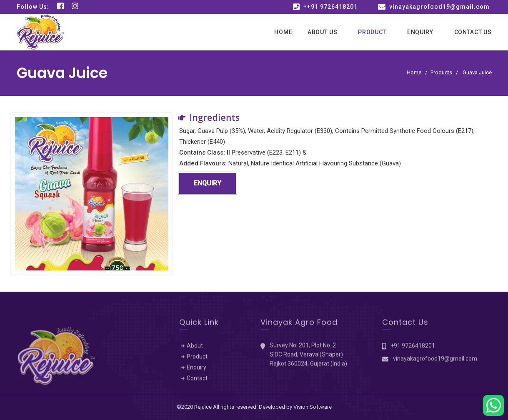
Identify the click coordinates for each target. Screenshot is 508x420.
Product (372, 32)
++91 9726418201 (330, 6)
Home (283, 32)
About (195, 347)
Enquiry (420, 32)
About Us (323, 32)
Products (441, 73)
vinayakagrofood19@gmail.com (439, 6)
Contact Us (473, 32)
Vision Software (312, 407)
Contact (197, 380)
